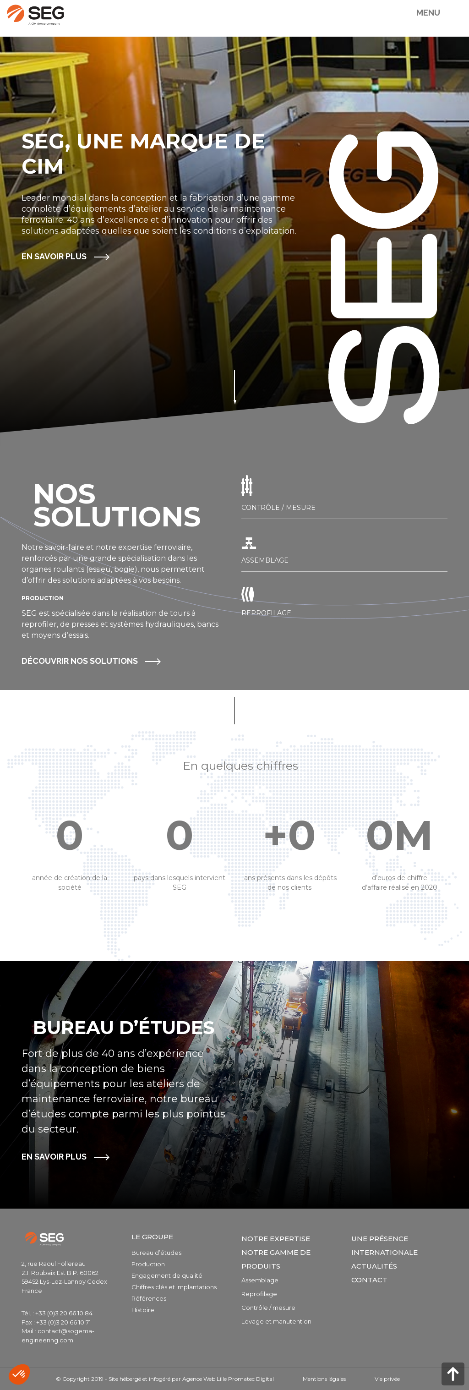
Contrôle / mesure (268, 1307)
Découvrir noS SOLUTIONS (80, 661)
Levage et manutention (276, 1321)
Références (148, 1298)
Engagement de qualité (166, 1275)
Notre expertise (275, 1238)
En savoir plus (54, 256)
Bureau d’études (156, 1252)
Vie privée (387, 1378)
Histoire (142, 1309)
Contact (369, 1279)
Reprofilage (259, 1293)
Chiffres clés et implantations (174, 1287)
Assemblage (259, 1280)
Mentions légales (324, 1378)
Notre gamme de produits (276, 1259)
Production (148, 1264)
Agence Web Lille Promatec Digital (228, 1378)
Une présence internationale (384, 1245)
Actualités (374, 1266)
